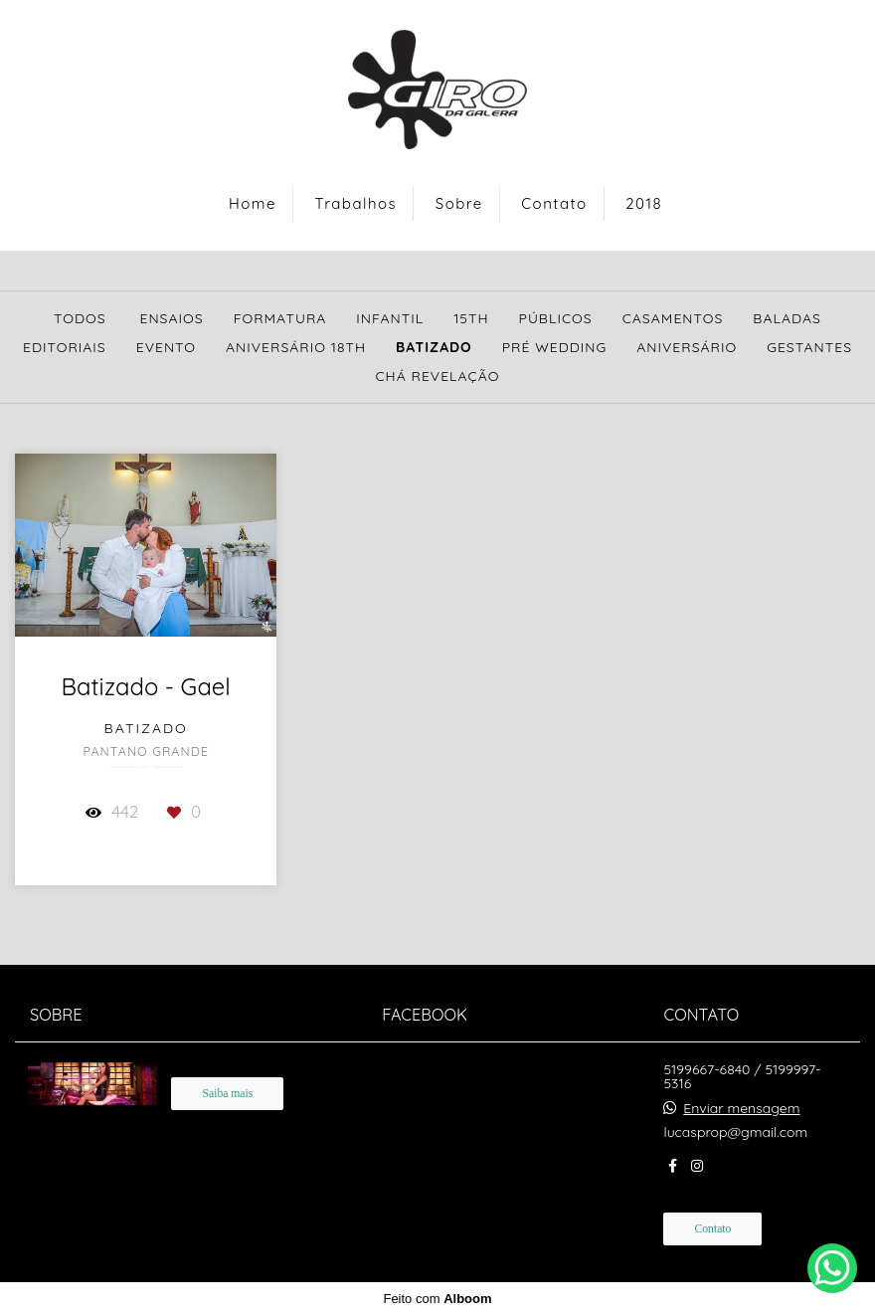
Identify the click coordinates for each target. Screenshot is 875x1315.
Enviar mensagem (741, 1108)
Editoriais (64, 347)
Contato (554, 203)
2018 (643, 203)
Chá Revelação (437, 376)
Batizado (434, 347)
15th (470, 318)
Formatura (280, 318)
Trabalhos (356, 203)
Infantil (390, 318)
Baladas (787, 318)
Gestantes (809, 347)
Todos (80, 318)
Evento (166, 347)
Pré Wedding (555, 347)
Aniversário (686, 347)
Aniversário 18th (296, 347)
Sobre (459, 203)
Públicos (556, 318)
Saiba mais (227, 1093)
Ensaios (171, 318)
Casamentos (673, 318)
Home (252, 203)
